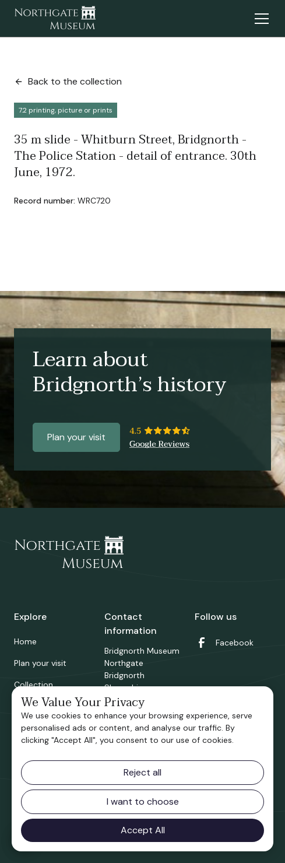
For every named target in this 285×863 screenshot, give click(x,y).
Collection (33, 684)
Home (25, 641)
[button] (259, 19)
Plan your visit (76, 437)
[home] (55, 18)
